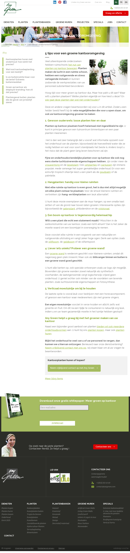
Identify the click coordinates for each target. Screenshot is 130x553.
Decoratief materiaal (60, 523)
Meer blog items (54, 378)
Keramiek (56, 514)
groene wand (57, 253)
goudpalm (105, 172)
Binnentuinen (32, 532)
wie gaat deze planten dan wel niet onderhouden (72, 100)
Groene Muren (86, 504)
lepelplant (72, 165)
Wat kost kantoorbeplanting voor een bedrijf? (20, 70)
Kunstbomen (32, 520)
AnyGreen (13, 9)
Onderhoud (6, 517)
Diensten (7, 504)
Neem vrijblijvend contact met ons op (65, 347)
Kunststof (56, 511)
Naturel (55, 508)
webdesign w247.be (120, 548)
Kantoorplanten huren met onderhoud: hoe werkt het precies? (19, 62)
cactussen (106, 165)
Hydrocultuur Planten (35, 526)
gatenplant (69, 208)
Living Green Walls (85, 511)
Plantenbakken (61, 504)
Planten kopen (7, 508)
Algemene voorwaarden (24, 548)
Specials (108, 504)
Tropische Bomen (34, 514)
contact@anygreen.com (105, 487)
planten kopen (96, 330)
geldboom (69, 241)
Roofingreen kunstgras (112, 520)
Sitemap (61, 548)
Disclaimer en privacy (46, 548)
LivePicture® (83, 514)
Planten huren (7, 511)
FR (121, 2)
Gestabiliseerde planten (36, 523)
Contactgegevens (98, 474)
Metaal (55, 517)
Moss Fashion (83, 523)
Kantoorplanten (33, 508)
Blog (108, 2)
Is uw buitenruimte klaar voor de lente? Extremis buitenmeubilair (20, 79)
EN (126, 2)
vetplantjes (91, 165)
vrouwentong (52, 165)
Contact (121, 22)
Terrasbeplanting (34, 529)
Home (15, 44)
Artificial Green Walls (86, 508)
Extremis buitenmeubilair (113, 508)
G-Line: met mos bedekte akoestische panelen (113, 512)
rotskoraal (103, 208)
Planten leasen (7, 514)
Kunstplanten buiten (35, 511)
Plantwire (107, 517)
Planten (32, 504)
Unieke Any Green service (80, 2)
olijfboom (53, 241)
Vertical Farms (109, 523)
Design (55, 520)
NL (116, 2)
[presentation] (59, 416)
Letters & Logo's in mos (87, 517)
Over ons (98, 2)
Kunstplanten (32, 517)
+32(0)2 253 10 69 (121, 8)
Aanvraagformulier (99, 477)
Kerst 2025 (6, 520)
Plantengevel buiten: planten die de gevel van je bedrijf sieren (20, 100)
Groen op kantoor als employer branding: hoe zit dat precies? (19, 89)
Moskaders (82, 520)
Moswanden (82, 526)
